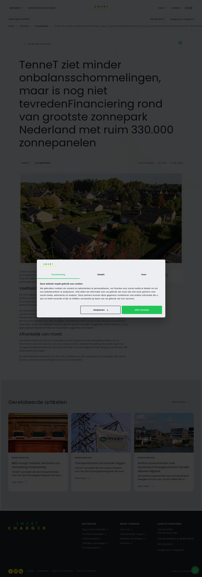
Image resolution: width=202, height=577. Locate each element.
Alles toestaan (142, 310)
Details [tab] (101, 274)
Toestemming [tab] (58, 274)
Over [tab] (143, 274)
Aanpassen (100, 310)
